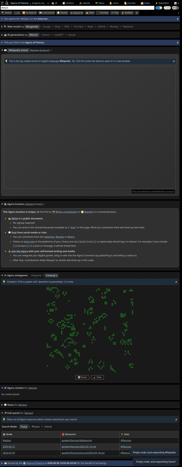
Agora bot (29, 241)
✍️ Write (90, 13)
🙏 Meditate (127, 13)
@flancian (126, 439)
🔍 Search (6, 13)
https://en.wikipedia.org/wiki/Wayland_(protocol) (153, 191)
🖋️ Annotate (102, 13)
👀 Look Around (46, 13)
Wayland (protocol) (39, 50)
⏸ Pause (82, 377)
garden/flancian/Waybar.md (77, 439)
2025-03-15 (9, 446)
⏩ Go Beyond (29, 13)
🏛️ (24, 462)
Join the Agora (20, 250)
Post (14, 232)
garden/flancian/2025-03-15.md (79, 446)
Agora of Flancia (35, 462)
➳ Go (16, 13)
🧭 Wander (62, 13)
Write (15, 218)
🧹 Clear (97, 377)
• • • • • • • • (69, 27)
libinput (22, 404)
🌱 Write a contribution (64, 211)
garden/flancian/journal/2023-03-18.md (83, 452)
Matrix (71, 236)
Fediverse (49, 236)
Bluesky (60, 236)
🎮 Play (114, 13)
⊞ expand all (76, 13)
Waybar (7, 439)
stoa (73, 227)
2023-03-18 (9, 452)
